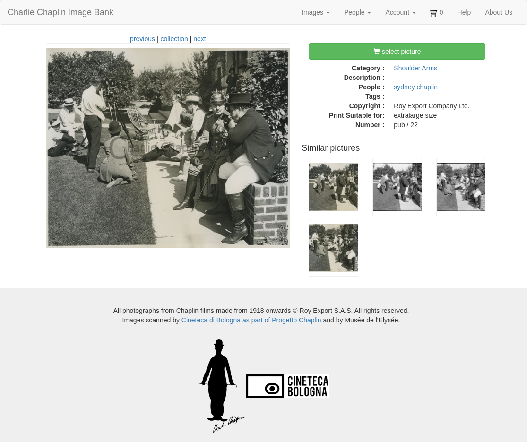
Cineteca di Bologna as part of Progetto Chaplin (251, 320)
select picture (397, 51)
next (199, 39)
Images (316, 12)
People (357, 12)
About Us (498, 12)
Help (464, 12)
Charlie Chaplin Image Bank (60, 12)
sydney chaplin (416, 87)
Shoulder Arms (415, 68)
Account (400, 12)
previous (142, 39)
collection (174, 39)
